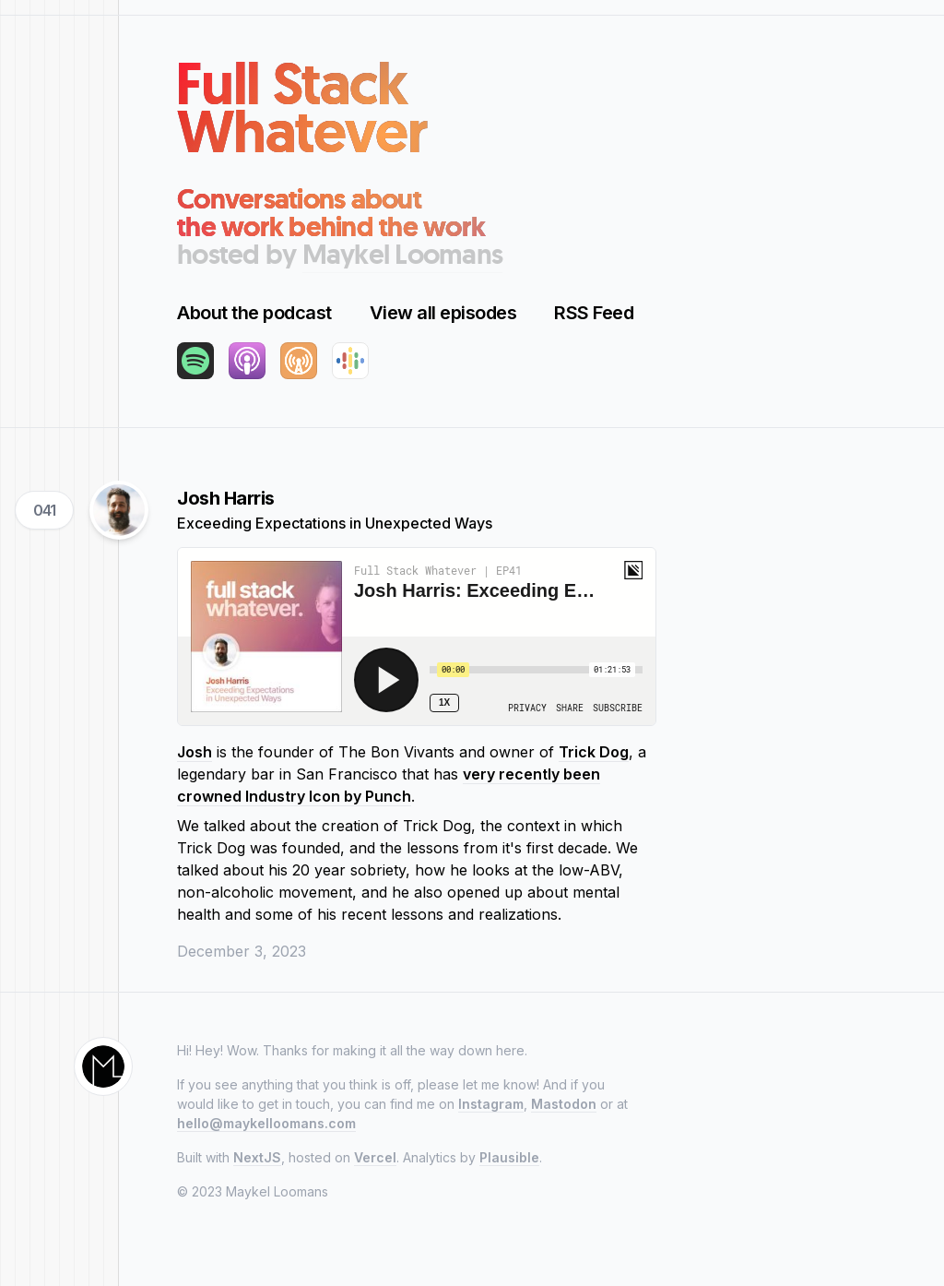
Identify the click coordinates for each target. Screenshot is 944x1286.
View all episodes (443, 313)
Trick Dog (594, 752)
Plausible (509, 1157)
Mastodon (563, 1104)
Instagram (491, 1104)
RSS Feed (593, 313)
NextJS (257, 1157)
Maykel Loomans (402, 254)
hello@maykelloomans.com (266, 1123)
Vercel (375, 1157)
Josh (194, 752)
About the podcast (254, 313)
